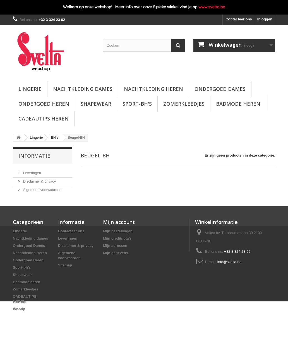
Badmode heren (238, 103)
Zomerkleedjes (184, 103)
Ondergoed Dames (220, 89)
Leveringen (31, 171)
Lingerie (30, 89)
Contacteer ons (238, 19)
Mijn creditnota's (117, 246)
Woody (19, 317)
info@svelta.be (229, 270)
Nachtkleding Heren (153, 89)
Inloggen (264, 19)
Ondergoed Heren (43, 103)
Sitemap (65, 273)
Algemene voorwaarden (41, 187)
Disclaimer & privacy (39, 179)
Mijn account (119, 229)
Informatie (34, 155)
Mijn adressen (115, 253)
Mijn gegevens (115, 261)
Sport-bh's (137, 103)
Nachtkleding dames (82, 89)
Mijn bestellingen (117, 239)
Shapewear (96, 103)
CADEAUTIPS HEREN (43, 118)
